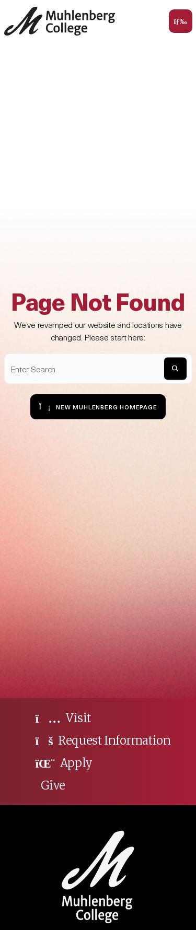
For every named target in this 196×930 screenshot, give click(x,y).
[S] (175, 368)
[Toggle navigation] (180, 21)
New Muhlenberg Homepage (98, 406)
